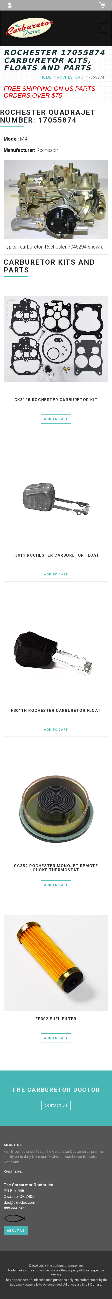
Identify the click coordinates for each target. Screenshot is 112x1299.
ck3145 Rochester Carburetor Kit (56, 400)
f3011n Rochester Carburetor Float (56, 710)
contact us (56, 1105)
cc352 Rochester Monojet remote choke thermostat (56, 868)
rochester (68, 77)
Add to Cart (56, 419)
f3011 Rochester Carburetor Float (55, 555)
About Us (16, 1230)
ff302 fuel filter (55, 1019)
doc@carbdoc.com (19, 1202)
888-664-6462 (15, 1208)
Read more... (14, 1171)
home (46, 77)
